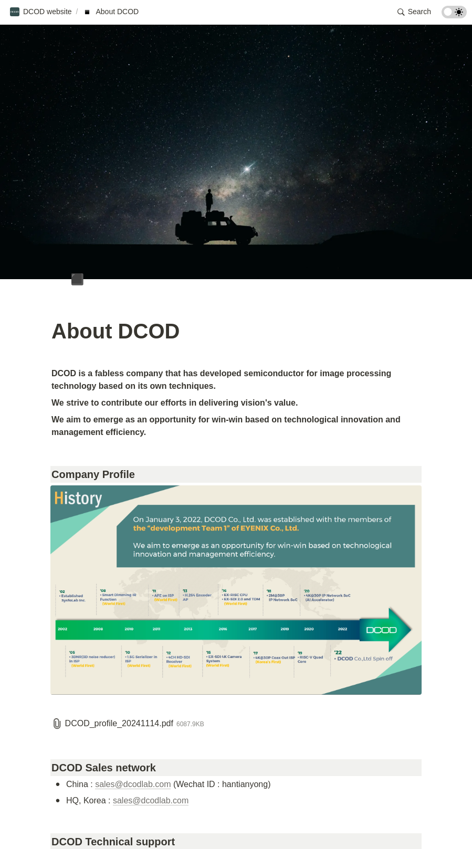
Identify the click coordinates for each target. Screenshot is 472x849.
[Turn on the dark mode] (454, 15)
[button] (40, 12)
